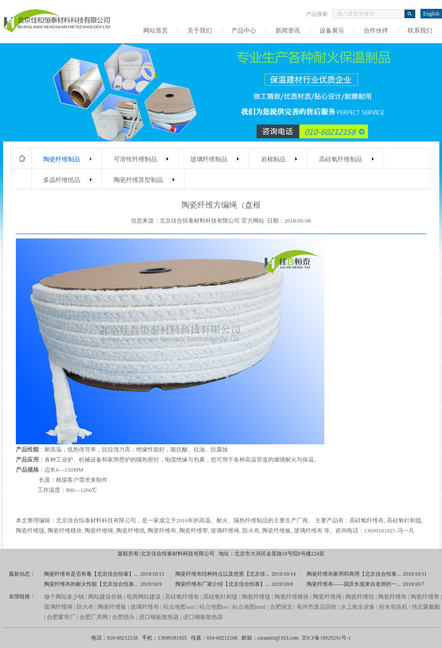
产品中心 (243, 30)
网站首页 (155, 30)
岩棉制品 (273, 159)
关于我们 (199, 30)
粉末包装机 (393, 606)
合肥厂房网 (93, 617)
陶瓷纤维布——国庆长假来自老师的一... (354, 584)
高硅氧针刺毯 (404, 520)
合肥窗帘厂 (61, 617)
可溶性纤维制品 (135, 159)
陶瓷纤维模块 (65, 530)
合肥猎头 (123, 617)
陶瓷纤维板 (276, 530)
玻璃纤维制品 (208, 159)
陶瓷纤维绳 (99, 530)
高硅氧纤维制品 (340, 159)
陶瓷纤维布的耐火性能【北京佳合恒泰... (91, 584)
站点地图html (249, 606)
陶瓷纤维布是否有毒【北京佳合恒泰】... (91, 574)
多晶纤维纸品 (61, 180)
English (431, 14)
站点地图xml (179, 606)
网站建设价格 (105, 596)
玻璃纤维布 (308, 530)
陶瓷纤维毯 (30, 530)
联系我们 (420, 30)
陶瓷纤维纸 (130, 530)
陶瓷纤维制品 (61, 159)
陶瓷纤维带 (193, 530)
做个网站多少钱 (64, 596)
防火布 (251, 530)
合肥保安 (281, 606)
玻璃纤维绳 (225, 530)
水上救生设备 (358, 606)
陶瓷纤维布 (162, 530)
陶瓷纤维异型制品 (138, 180)
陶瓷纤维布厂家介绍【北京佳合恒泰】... (222, 584)
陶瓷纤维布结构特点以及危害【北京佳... (222, 574)
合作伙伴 (376, 30)
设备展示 (331, 30)
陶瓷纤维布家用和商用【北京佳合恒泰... (354, 574)
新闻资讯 (287, 30)
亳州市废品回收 (317, 606)
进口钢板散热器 (159, 617)
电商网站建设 (143, 596)
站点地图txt (213, 606)
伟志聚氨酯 (426, 606)
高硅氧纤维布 (366, 520)
